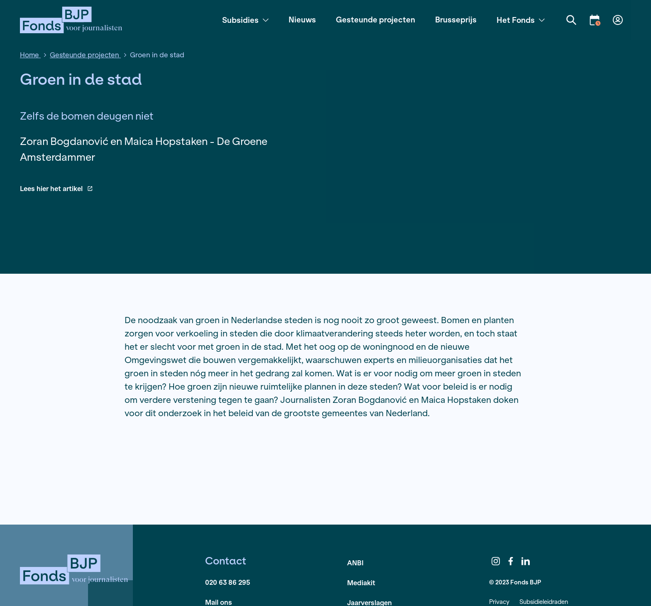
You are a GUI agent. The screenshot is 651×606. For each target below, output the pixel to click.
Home (30, 54)
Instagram (495, 561)
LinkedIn (525, 561)
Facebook (510, 561)
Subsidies (245, 20)
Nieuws (302, 20)
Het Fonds (521, 20)
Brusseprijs (456, 20)
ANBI (355, 562)
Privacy (499, 602)
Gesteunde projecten (375, 20)
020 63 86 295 (227, 581)
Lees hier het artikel (56, 188)
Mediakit (361, 582)
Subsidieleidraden (543, 602)
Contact (226, 560)
